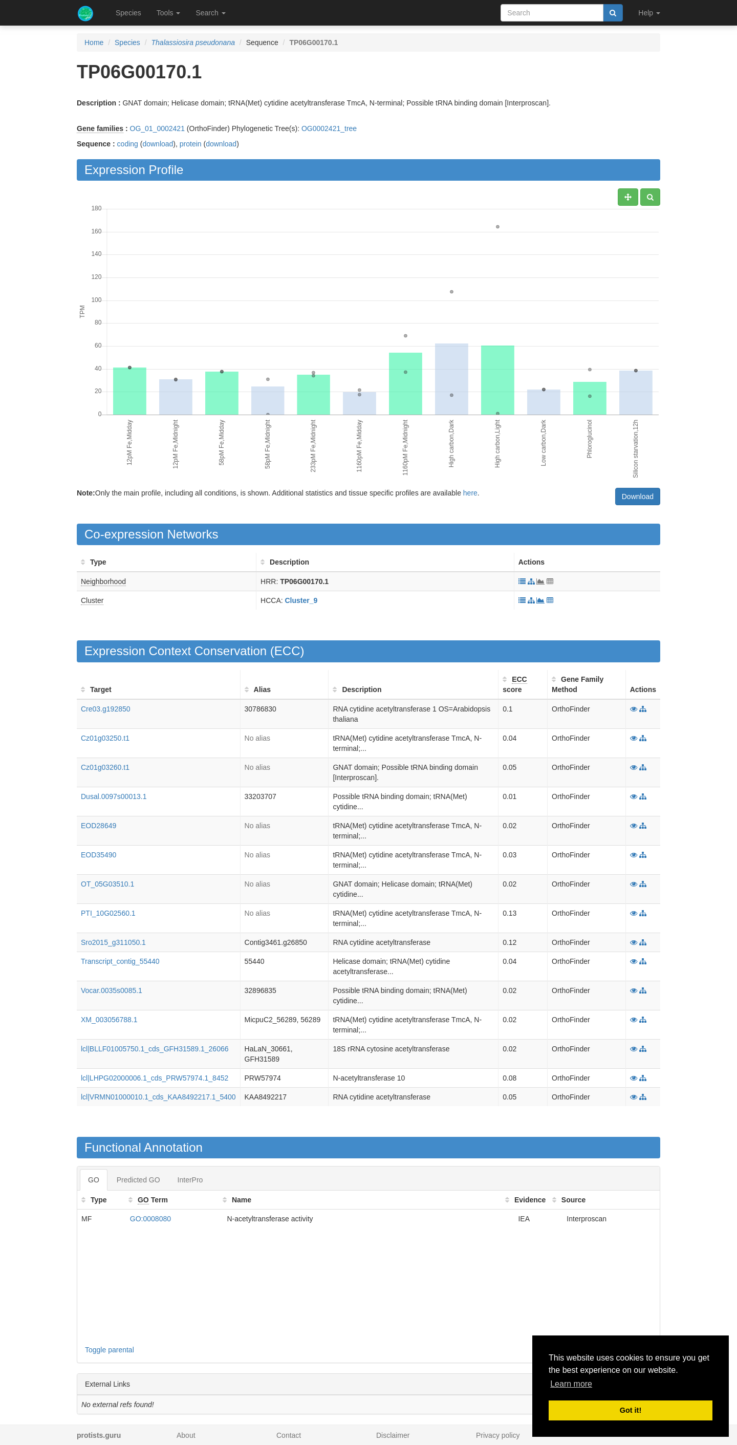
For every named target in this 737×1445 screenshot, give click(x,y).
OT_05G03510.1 (107, 884)
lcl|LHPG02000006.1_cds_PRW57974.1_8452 (154, 1078)
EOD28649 (98, 826)
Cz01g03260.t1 (105, 767)
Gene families (100, 128)
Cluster (92, 600)
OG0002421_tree (329, 128)
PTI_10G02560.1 (108, 913)
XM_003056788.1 (109, 1020)
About (186, 1435)
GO (93, 1180)
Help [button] (649, 13)
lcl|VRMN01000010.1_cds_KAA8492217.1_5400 (158, 1097)
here (470, 493)
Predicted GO (138, 1180)
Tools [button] (169, 13)
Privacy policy (498, 1435)
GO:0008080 (150, 1219)
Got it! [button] (630, 1410)
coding (127, 144)
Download (638, 496)
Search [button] (210, 13)
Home (93, 42)
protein (191, 144)
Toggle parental (109, 1350)
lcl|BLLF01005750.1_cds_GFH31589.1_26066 (155, 1049)
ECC (287, 651)
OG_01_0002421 (157, 128)
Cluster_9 (301, 600)
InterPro (190, 1180)
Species (128, 13)
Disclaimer (392, 1435)
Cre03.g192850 (106, 709)
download (157, 144)
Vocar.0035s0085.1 (111, 990)
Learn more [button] (571, 1383)
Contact (288, 1435)
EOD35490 (98, 855)
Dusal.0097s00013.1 (113, 796)
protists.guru (99, 1435)
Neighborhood (103, 581)
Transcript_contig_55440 (120, 961)
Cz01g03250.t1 (105, 738)
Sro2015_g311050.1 (113, 942)
